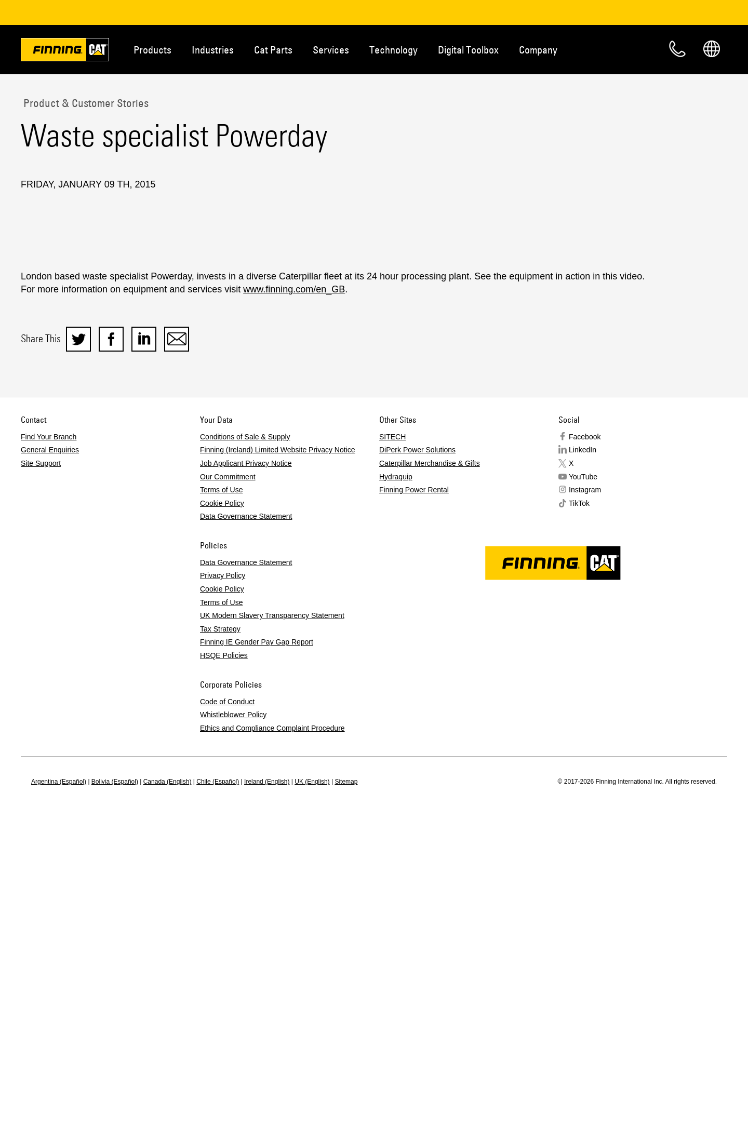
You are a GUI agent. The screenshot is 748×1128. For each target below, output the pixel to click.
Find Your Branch (48, 739)
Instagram (585, 792)
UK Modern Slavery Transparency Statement (272, 918)
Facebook (584, 739)
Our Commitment (228, 779)
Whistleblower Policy (233, 1017)
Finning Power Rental (414, 792)
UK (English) (312, 1083)
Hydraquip (395, 779)
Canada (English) (167, 1083)
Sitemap (346, 1083)
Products (152, 49)
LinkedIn (582, 752)
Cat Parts (273, 49)
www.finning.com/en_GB (294, 591)
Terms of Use (221, 792)
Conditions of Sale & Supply (245, 739)
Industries (213, 49)
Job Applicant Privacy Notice (246, 765)
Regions (711, 49)
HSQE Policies (224, 958)
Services (331, 49)
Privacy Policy (222, 878)
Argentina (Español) (58, 1083)
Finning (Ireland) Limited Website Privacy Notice (277, 752)
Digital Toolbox (468, 49)
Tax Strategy (220, 931)
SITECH (392, 739)
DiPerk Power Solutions (417, 752)
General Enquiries (50, 752)
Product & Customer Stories (85, 103)
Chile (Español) (217, 1083)
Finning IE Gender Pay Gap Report (256, 944)
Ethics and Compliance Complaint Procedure (272, 1030)
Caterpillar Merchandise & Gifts (429, 765)
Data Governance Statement (246, 818)
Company (538, 49)
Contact (677, 49)
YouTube (583, 779)
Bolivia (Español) (114, 1083)
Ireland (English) (266, 1083)
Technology (393, 49)
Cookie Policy (222, 805)
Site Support (41, 765)
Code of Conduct (227, 1004)
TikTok (579, 805)
